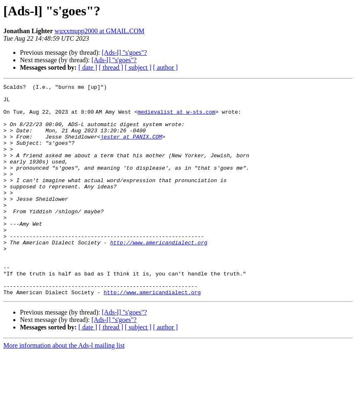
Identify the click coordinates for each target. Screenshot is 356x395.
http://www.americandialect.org (158, 274)
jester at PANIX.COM (131, 147)
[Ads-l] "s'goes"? (124, 52)
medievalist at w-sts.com (178, 118)
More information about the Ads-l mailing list (63, 387)
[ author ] (165, 67)
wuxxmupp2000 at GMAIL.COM (99, 30)
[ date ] (87, 67)
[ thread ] (111, 67)
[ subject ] (138, 67)
